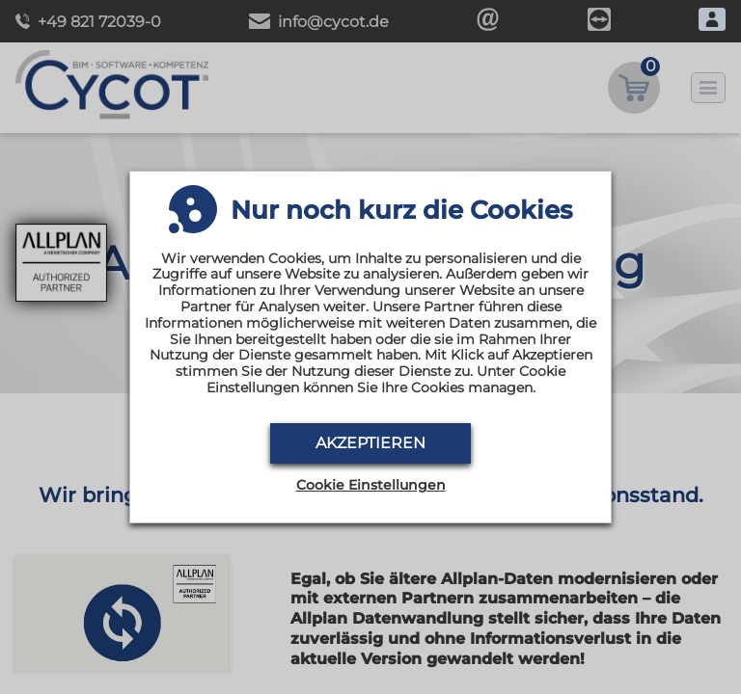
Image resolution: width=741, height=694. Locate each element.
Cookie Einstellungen (371, 485)
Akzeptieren (370, 443)
